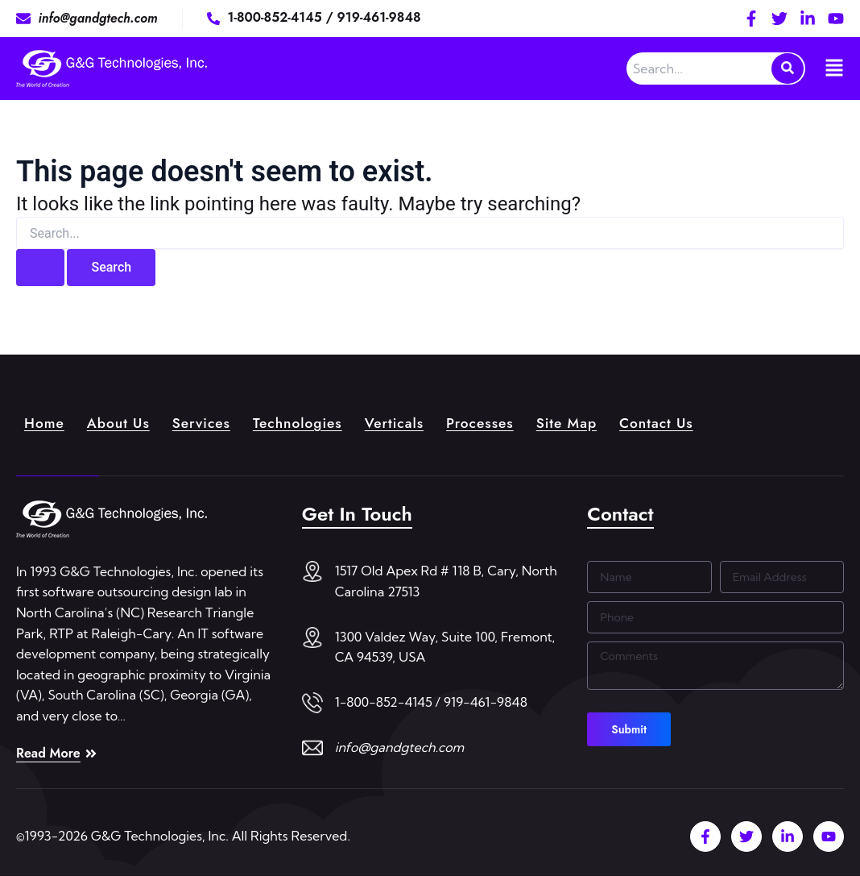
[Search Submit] (40, 267)
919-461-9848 (379, 17)
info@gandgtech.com (400, 747)
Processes (492, 422)
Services (206, 422)
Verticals (404, 422)
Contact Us (673, 422)
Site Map (580, 422)
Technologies (304, 422)
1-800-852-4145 (277, 17)
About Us (121, 422)
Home (45, 422)
